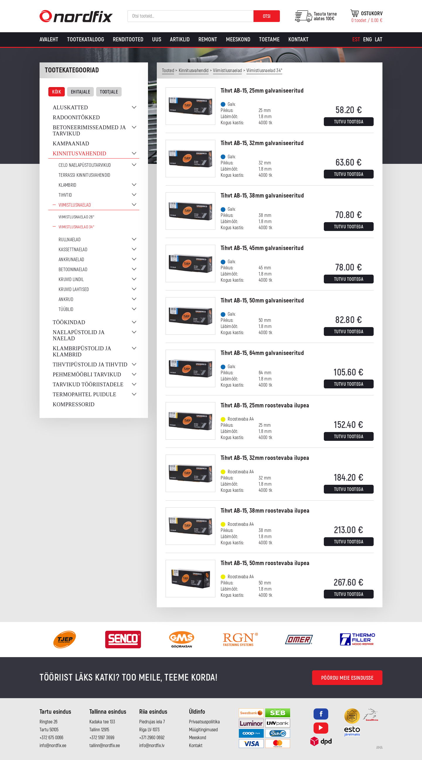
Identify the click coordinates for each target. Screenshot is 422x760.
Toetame (269, 39)
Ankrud (66, 299)
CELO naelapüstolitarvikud (85, 165)
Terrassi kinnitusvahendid (84, 175)
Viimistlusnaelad (75, 205)
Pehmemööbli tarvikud (87, 375)
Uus (156, 39)
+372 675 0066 (51, 738)
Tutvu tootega (349, 122)
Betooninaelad (73, 270)
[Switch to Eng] (367, 39)
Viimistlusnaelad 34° (76, 227)
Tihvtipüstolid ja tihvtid (90, 365)
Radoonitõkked (76, 117)
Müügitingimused (203, 730)
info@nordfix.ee (53, 746)
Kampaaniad (71, 144)
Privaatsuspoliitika (204, 722)
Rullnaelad (70, 240)
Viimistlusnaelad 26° (76, 217)
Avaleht (49, 39)
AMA (379, 748)
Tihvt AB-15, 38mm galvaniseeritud (262, 196)
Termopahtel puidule (84, 394)
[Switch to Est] (356, 39)
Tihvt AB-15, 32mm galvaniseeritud (262, 143)
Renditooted (128, 39)
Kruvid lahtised (74, 290)
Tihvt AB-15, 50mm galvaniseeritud (262, 301)
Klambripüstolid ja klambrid (82, 352)
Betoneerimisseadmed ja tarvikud (89, 131)
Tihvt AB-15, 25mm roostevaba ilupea (265, 405)
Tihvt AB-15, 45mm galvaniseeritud (262, 248)
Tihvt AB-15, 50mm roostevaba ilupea (265, 563)
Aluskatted (70, 107)
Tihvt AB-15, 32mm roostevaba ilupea (265, 458)
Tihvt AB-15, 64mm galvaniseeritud (262, 353)
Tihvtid (65, 195)
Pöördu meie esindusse (347, 678)
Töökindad (69, 322)
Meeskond (238, 39)
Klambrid (67, 185)
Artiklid (180, 39)
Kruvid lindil (71, 280)
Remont (207, 39)
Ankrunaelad (71, 260)
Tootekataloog (85, 39)
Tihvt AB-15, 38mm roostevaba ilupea (265, 511)
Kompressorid (74, 404)
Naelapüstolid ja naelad (78, 335)
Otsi (266, 16)
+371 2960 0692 (151, 738)
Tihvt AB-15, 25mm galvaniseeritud (262, 91)
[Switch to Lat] (378, 39)
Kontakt (298, 39)
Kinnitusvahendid (79, 154)
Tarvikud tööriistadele (88, 384)
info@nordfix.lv (151, 746)
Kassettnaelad (73, 250)
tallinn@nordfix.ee (104, 746)
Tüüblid (66, 309)
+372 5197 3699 (101, 738)
